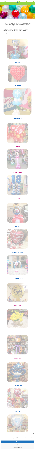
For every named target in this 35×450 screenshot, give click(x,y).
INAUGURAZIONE (17, 278)
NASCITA (17, 62)
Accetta (17, 441)
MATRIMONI (17, 85)
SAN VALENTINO (17, 252)
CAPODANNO (17, 306)
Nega (17, 444)
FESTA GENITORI (17, 385)
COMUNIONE (17, 119)
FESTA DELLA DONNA (17, 332)
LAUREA (17, 226)
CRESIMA (17, 146)
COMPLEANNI (17, 172)
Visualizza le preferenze (17, 447)
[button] (33, 433)
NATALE (17, 412)
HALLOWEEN (17, 358)
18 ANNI (17, 198)
